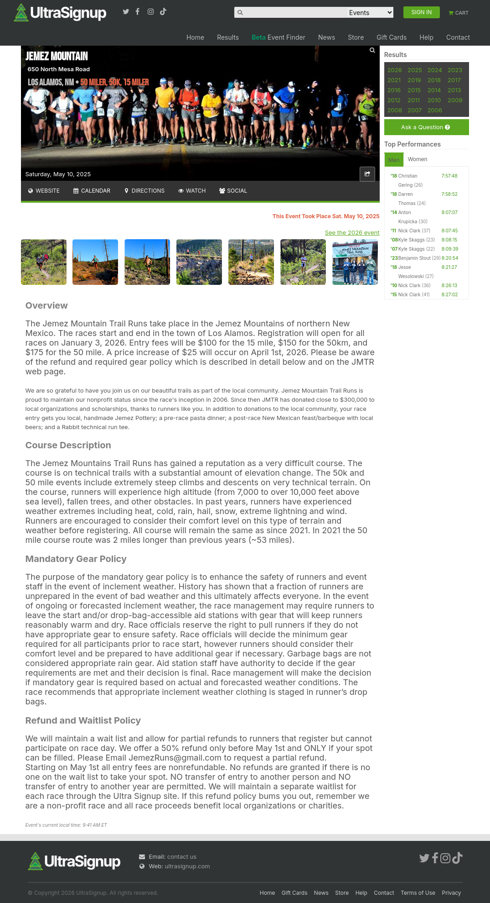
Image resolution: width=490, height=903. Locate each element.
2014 (434, 90)
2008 (394, 110)
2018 (434, 80)
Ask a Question (425, 127)
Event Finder (278, 37)
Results (228, 37)
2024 (435, 70)
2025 (414, 70)
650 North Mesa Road (59, 69)
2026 (394, 70)
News (326, 37)
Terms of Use (418, 892)
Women (418, 159)
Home (195, 37)
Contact (458, 37)
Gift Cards (392, 37)
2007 (414, 110)
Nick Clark (409, 230)
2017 (454, 80)
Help (426, 37)
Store (356, 37)
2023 (455, 70)
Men (394, 160)
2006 (435, 110)
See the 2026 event (352, 232)
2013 (454, 90)
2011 (413, 100)
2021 (394, 80)
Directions (144, 190)
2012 (394, 100)
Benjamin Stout (414, 258)
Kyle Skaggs (411, 239)
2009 (455, 100)
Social (233, 190)
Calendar (91, 190)
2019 (414, 80)
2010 (434, 100)
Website (43, 190)
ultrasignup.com (187, 866)
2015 (414, 90)
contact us (181, 856)
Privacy (451, 892)
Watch (191, 190)
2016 (394, 90)
